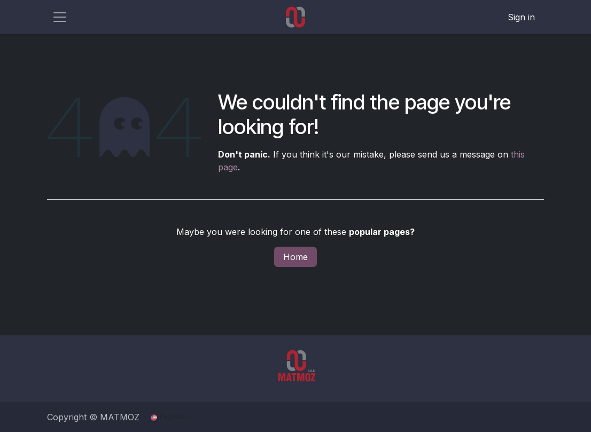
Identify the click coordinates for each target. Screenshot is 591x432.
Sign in (521, 17)
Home (295, 257)
